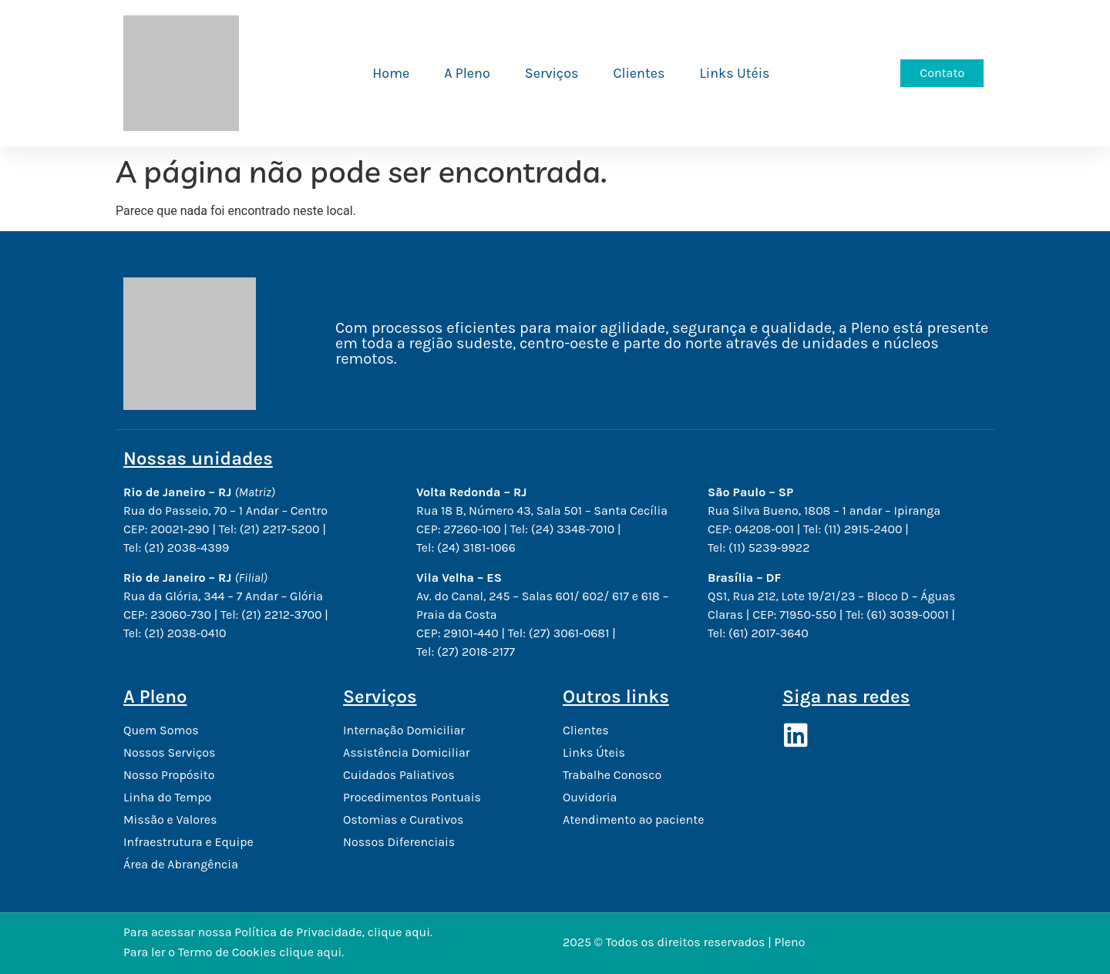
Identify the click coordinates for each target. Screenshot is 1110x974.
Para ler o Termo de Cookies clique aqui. (233, 952)
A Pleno (467, 73)
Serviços (552, 73)
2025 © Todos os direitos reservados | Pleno (684, 942)
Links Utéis (734, 73)
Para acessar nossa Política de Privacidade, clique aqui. (277, 932)
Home (390, 73)
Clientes (638, 73)
